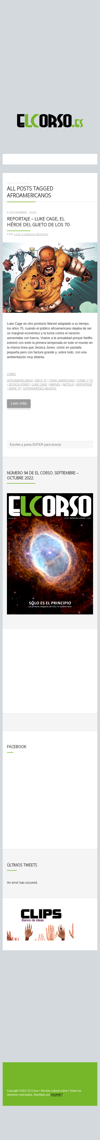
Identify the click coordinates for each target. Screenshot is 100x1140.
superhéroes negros (39, 388)
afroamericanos (20, 380)
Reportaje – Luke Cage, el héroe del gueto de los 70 (38, 222)
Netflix (68, 384)
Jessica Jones (18, 384)
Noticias (23, 183)
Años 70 (40, 380)
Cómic (11, 374)
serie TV (14, 388)
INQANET (56, 1094)
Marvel (55, 384)
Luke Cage (39, 384)
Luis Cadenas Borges (31, 234)
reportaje (84, 384)
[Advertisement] (50, 54)
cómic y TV (85, 380)
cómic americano (62, 380)
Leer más (19, 403)
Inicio (11, 183)
